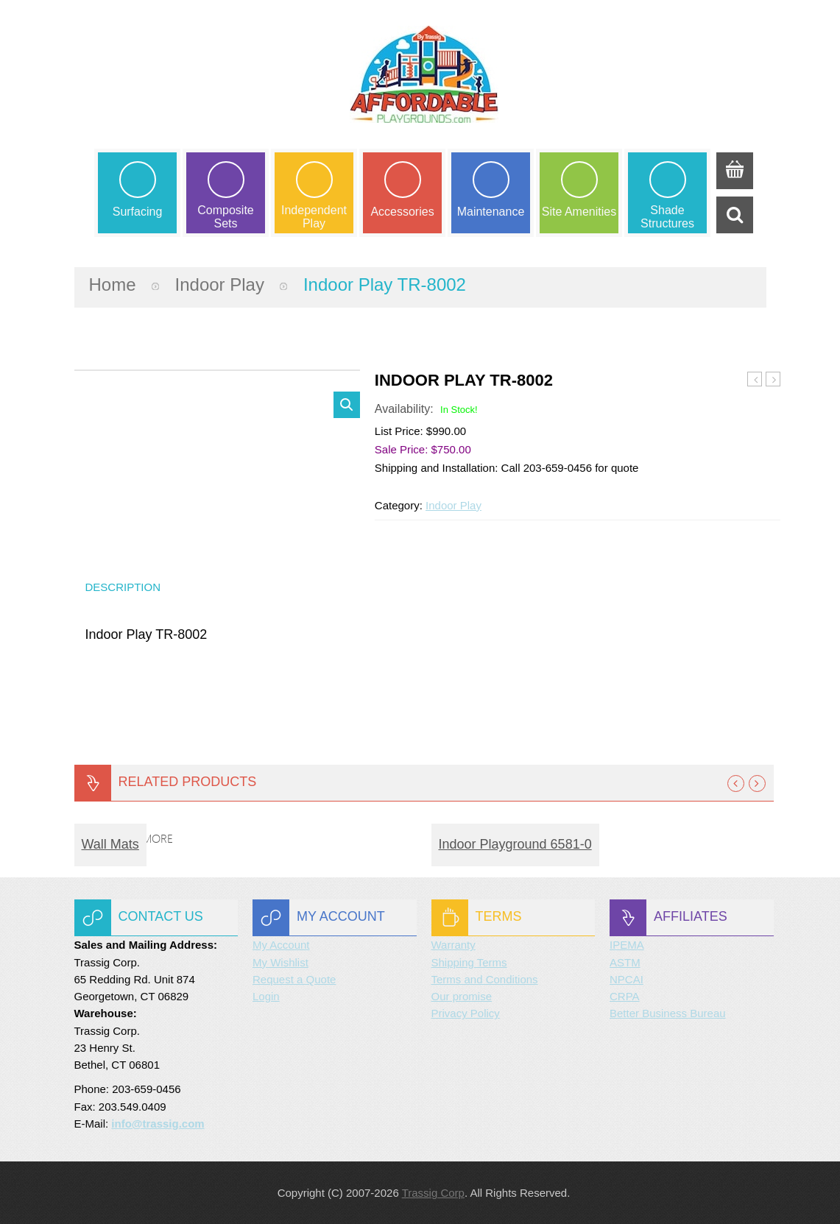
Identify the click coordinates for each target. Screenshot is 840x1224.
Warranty (453, 944)
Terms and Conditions (484, 979)
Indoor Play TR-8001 (755, 379)
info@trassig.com (157, 1123)
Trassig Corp (433, 1192)
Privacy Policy (465, 1013)
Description (123, 587)
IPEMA (627, 944)
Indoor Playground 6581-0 (515, 844)
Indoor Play (219, 284)
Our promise (462, 996)
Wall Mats (110, 844)
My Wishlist (280, 962)
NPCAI (626, 979)
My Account (281, 944)
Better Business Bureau (668, 1013)
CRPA (625, 996)
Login (266, 996)
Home (112, 284)
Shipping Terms (469, 962)
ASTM (625, 962)
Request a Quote (294, 979)
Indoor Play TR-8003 (773, 379)
